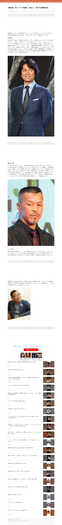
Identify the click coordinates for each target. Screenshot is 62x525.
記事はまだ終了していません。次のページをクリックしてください (31, 346)
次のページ (31, 350)
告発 (14, 11)
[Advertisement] (31, 23)
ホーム (9, 1)
